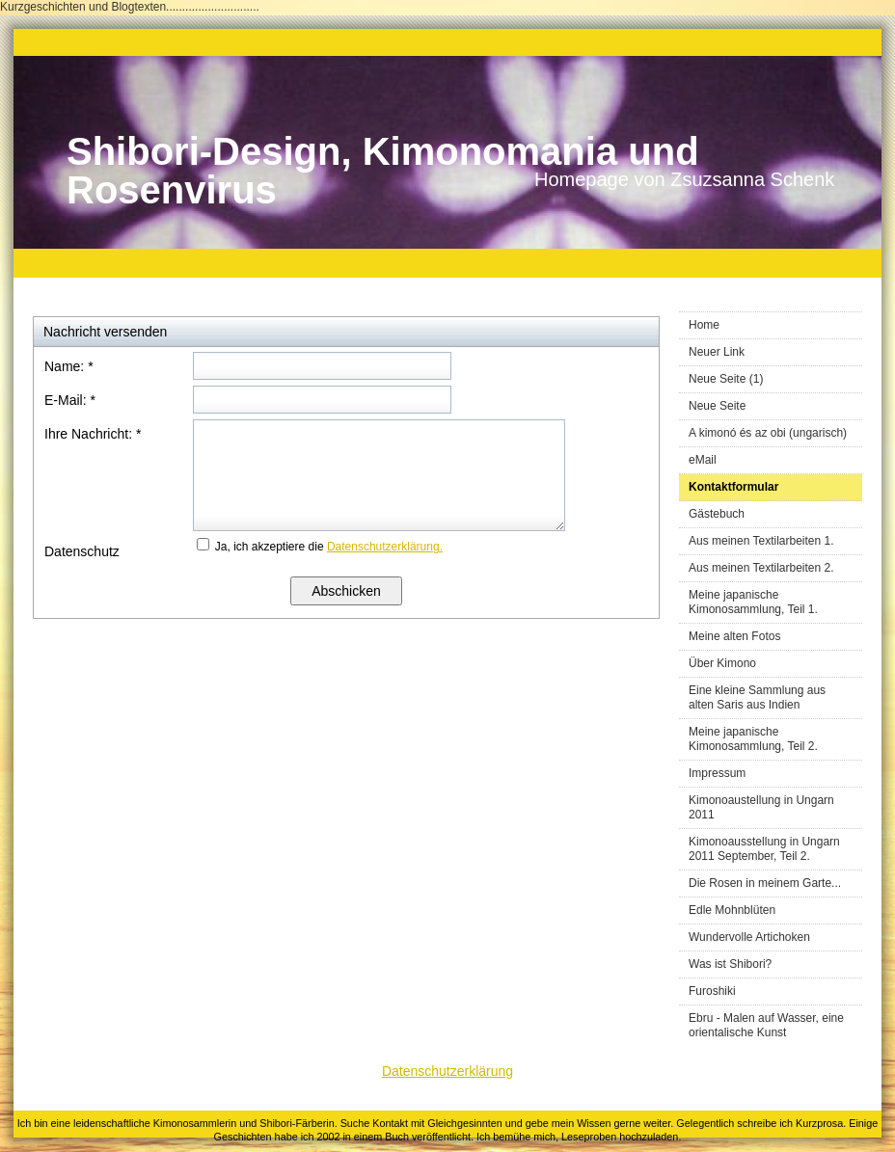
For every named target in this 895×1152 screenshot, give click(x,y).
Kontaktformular (733, 487)
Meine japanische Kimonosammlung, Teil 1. (753, 602)
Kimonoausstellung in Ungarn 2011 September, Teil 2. (764, 849)
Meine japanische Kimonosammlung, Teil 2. (753, 739)
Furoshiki (712, 991)
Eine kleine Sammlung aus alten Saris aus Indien (757, 697)
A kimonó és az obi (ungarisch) (768, 433)
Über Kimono (722, 663)
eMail (703, 460)
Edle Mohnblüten (732, 910)
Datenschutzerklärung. (385, 546)
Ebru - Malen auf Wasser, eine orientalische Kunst (766, 1025)
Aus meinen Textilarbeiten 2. (761, 568)
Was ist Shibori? (730, 964)
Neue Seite (717, 406)
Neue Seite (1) (726, 379)
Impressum (717, 773)
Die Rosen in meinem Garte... (765, 883)
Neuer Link (717, 352)
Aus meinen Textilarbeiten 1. (761, 541)
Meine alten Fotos (734, 636)
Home (704, 325)
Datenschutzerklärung (447, 1071)
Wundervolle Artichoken (749, 937)
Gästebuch (717, 514)
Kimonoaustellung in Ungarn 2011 (761, 807)
